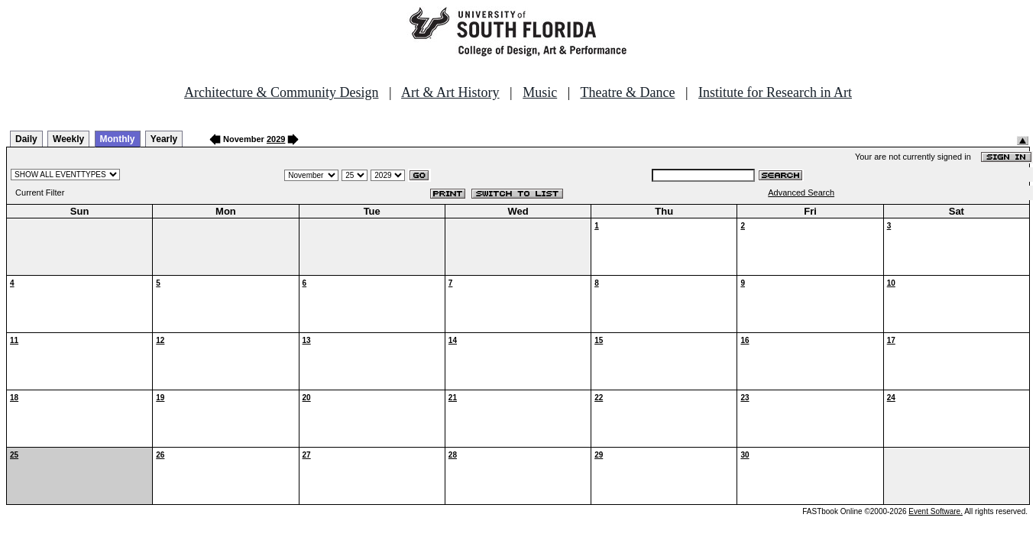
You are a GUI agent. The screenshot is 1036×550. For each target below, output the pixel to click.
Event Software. (935, 511)
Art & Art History (450, 92)
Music (540, 92)
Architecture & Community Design (281, 92)
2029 (276, 139)
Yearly (164, 139)
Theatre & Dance (627, 92)
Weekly (68, 139)
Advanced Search (801, 192)
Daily (26, 139)
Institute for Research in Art (775, 92)
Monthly (117, 139)
